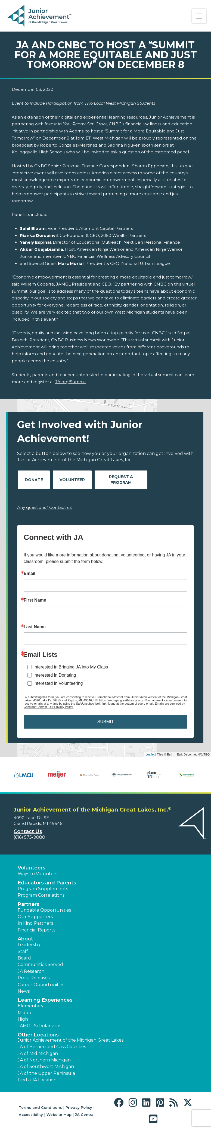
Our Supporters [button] (35, 916)
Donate (34, 479)
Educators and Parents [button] (47, 882)
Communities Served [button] (40, 964)
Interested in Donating (54, 675)
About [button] (25, 938)
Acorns (76, 131)
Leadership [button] (30, 944)
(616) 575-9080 (29, 837)
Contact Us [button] (28, 831)
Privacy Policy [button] (79, 1107)
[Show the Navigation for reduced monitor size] (199, 16)
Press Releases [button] (33, 977)
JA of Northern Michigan (44, 1060)
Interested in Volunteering (58, 683)
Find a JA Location (37, 1079)
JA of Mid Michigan (38, 1053)
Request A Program (121, 479)
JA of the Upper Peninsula (46, 1073)
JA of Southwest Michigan (46, 1066)
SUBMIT (105, 721)
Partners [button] (28, 904)
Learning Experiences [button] (45, 1000)
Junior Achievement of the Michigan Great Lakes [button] (70, 1040)
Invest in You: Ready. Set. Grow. (76, 123)
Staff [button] (23, 951)
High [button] (23, 1019)
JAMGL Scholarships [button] (39, 1025)
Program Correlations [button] (41, 895)
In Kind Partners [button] (35, 923)
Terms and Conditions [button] (40, 1107)
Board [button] (24, 958)
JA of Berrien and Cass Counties (52, 1046)
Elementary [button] (31, 1005)
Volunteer (72, 479)
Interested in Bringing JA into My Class (70, 667)
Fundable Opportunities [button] (44, 910)
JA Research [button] (31, 971)
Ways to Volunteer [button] (38, 873)
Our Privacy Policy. (60, 706)
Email (29, 573)
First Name (35, 600)
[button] (120, 1103)
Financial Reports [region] (36, 930)
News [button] (24, 991)
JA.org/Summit (70, 381)
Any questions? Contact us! (44, 507)
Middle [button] (25, 1012)
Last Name (35, 627)
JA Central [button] (85, 1114)
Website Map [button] (59, 1114)
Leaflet (149, 754)
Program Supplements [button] (43, 888)
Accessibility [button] (31, 1114)
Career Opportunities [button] (41, 984)
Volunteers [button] (31, 867)
